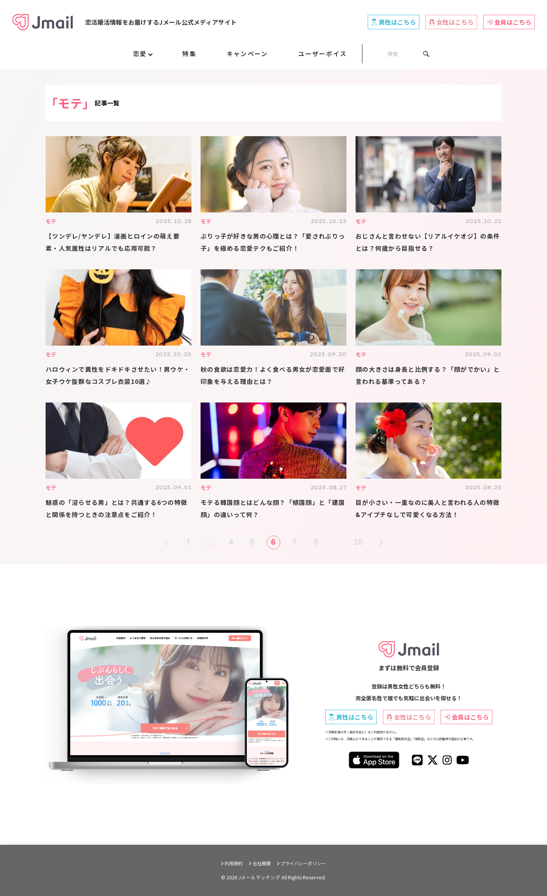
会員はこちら (509, 22)
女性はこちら (451, 22)
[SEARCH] (395, 53)
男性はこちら (393, 22)
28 (359, 542)
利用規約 (233, 863)
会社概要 (262, 863)
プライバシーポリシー (303, 863)
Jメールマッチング (259, 877)
